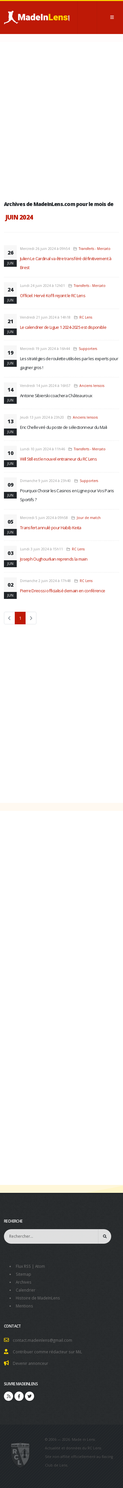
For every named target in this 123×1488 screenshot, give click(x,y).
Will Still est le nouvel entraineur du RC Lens (58, 459)
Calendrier (25, 1290)
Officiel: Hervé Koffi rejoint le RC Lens (52, 295)
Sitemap (23, 1274)
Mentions (24, 1305)
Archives (23, 1282)
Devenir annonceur (30, 1363)
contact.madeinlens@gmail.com (42, 1340)
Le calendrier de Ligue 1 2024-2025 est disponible (63, 327)
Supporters (88, 348)
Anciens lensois (91, 385)
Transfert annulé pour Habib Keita (50, 528)
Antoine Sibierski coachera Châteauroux (56, 395)
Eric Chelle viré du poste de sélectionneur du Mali (63, 427)
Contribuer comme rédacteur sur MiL (47, 1351)
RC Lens (85, 317)
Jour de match (89, 517)
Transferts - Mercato (95, 248)
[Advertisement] (61, 120)
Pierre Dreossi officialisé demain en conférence (62, 591)
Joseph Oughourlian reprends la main (53, 559)
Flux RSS (23, 1266)
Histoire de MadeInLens (38, 1297)
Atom (40, 1266)
